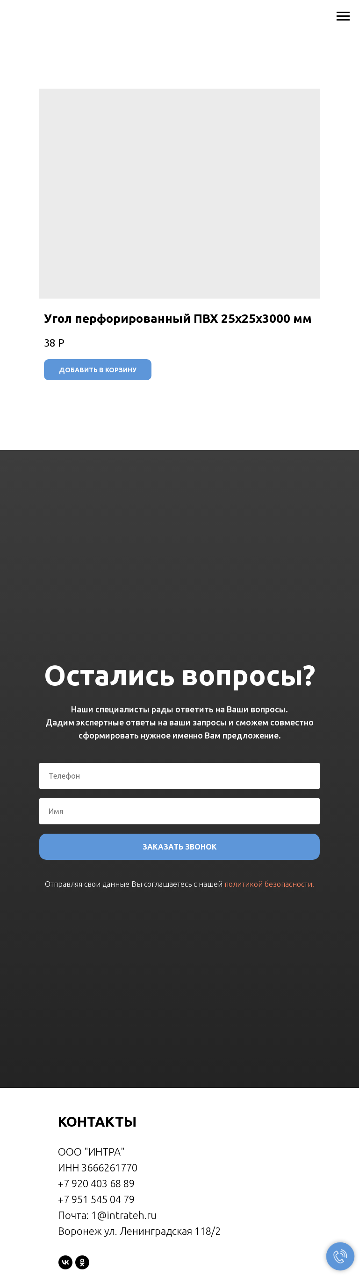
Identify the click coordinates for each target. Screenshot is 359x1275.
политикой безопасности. (269, 884)
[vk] (65, 1262)
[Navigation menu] (343, 16)
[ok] (82, 1262)
